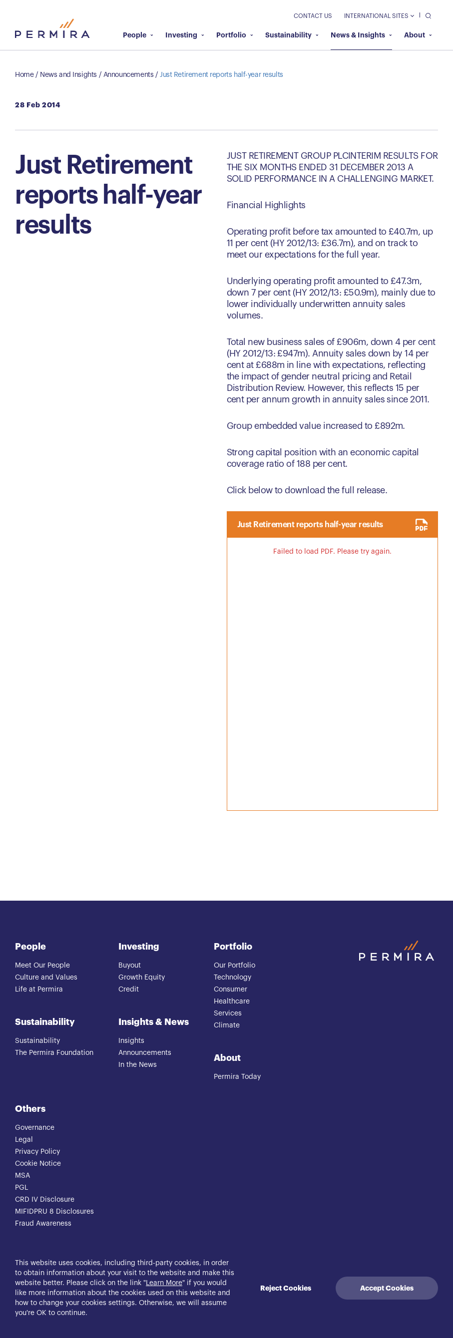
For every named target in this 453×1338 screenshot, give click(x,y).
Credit (128, 989)
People (138, 34)
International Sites (379, 16)
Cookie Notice (38, 1163)
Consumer (230, 989)
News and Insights (68, 74)
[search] (426, 15)
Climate (227, 1025)
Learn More (164, 1283)
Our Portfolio (234, 965)
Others (30, 1108)
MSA (22, 1175)
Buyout (129, 965)
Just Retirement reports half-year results (221, 74)
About (418, 34)
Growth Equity (141, 977)
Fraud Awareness (43, 1223)
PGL (21, 1187)
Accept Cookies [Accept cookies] (387, 1288)
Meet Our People (42, 965)
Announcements (128, 74)
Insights (131, 1040)
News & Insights (361, 34)
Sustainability (292, 34)
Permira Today (237, 1076)
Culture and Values (46, 977)
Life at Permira (39, 989)
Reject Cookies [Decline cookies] (285, 1288)
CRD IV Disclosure (44, 1199)
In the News (137, 1064)
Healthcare (232, 1001)
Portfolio (234, 34)
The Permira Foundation (54, 1052)
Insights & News (153, 1021)
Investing (184, 34)
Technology (232, 977)
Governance (34, 1127)
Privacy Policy (37, 1151)
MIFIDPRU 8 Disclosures (54, 1211)
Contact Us (313, 16)
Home (24, 74)
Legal (24, 1139)
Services (228, 1013)
